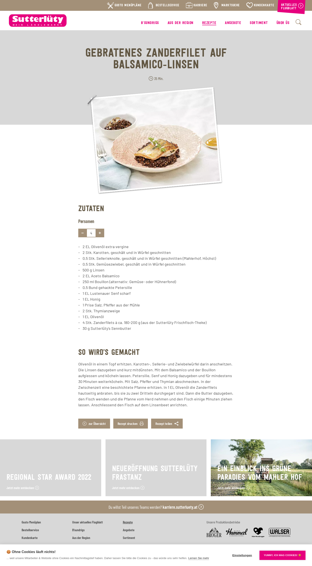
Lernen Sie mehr (198, 558)
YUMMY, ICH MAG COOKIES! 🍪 (282, 555)
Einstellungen (242, 555)
